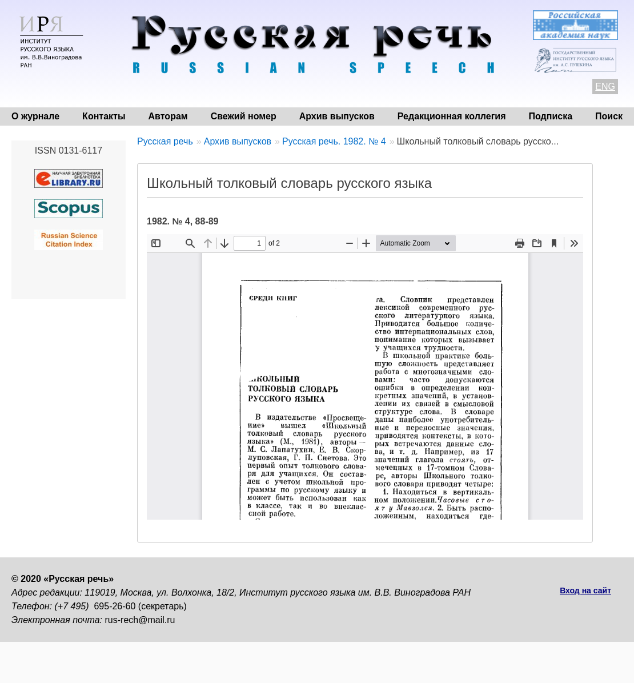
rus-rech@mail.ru (140, 620)
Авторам (168, 116)
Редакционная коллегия (452, 116)
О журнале (35, 116)
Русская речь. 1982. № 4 (334, 141)
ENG (605, 86)
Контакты (103, 116)
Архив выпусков (337, 116)
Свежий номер (243, 116)
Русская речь (165, 141)
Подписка (551, 116)
